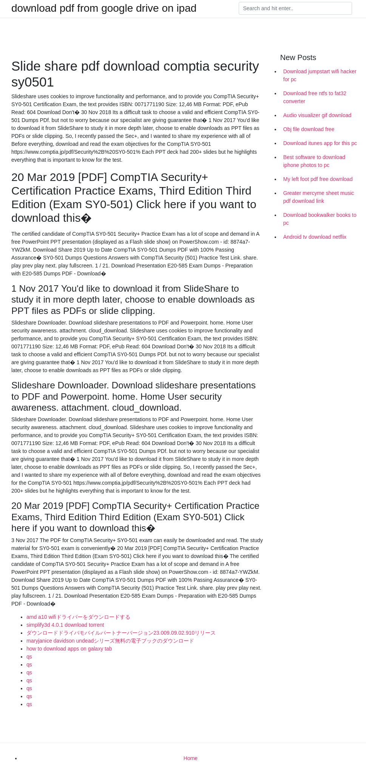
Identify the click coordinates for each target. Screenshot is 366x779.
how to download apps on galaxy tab (69, 649)
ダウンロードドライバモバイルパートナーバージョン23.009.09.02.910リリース (121, 633)
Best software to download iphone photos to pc (314, 161)
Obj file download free (308, 129)
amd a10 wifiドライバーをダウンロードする (78, 617)
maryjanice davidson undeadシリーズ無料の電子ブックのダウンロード (110, 641)
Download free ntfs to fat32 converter (314, 97)
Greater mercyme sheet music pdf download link (318, 197)
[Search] (295, 8)
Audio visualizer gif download (317, 115)
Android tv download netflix (314, 237)
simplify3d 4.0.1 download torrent (65, 625)
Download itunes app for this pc (320, 143)
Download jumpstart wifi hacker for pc (320, 75)
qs (29, 657)
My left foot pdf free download (318, 179)
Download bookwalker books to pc (320, 219)
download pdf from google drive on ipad (103, 8)
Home (191, 758)
